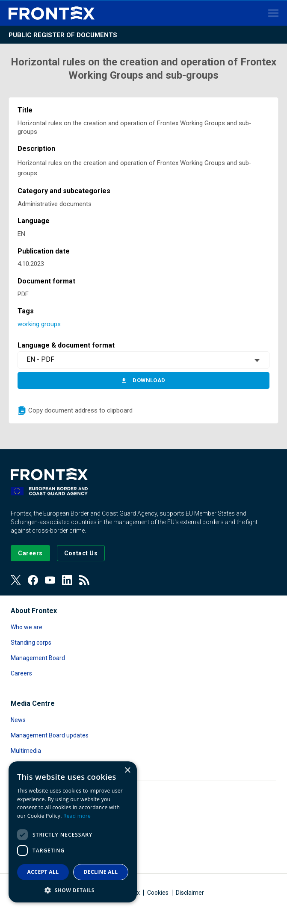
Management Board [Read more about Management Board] (38, 658)
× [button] (127, 770)
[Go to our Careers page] (30, 553)
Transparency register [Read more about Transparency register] (40, 858)
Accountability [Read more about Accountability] (30, 812)
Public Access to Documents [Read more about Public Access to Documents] (49, 843)
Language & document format (66, 345)
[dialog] (73, 831)
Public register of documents (63, 35)
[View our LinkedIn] (67, 580)
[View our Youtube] (50, 580)
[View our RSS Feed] (84, 580)
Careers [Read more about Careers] (21, 673)
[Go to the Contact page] (81, 553)
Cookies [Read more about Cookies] (158, 893)
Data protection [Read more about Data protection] (32, 828)
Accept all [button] (43, 872)
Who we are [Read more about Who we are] (26, 627)
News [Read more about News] (18, 719)
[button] (72, 890)
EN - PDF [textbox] (40, 359)
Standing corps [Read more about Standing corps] (31, 642)
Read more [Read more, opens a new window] (77, 816)
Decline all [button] (101, 872)
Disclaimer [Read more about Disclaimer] (190, 893)
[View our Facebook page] (33, 580)
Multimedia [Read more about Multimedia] (26, 750)
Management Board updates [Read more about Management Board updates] (50, 735)
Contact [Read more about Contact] (21, 766)
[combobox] (143, 360)
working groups (39, 324)
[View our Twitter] (16, 580)
